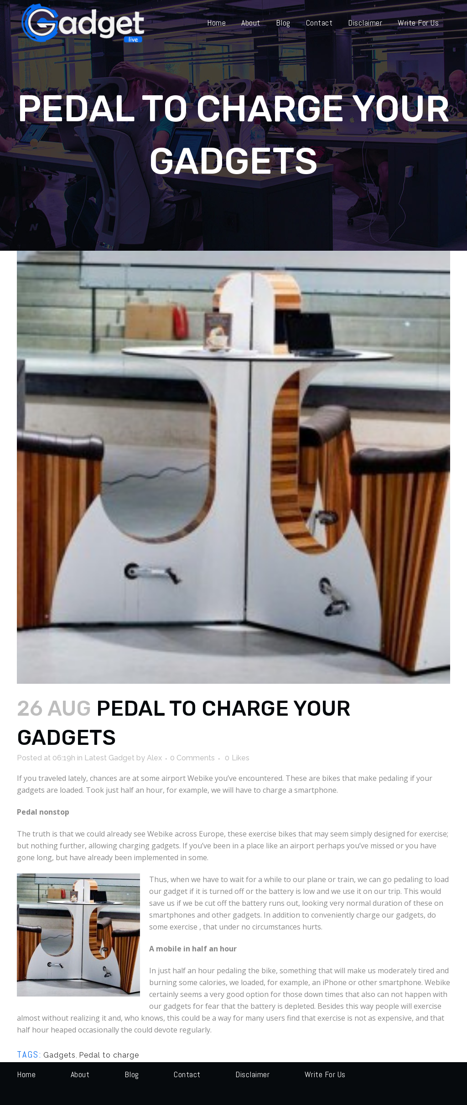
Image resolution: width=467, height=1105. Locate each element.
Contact (187, 1074)
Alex (154, 758)
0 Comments (192, 758)
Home (26, 1074)
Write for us (325, 1074)
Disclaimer (252, 1074)
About (80, 1074)
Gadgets (59, 1055)
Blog (132, 1074)
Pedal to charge (109, 1055)
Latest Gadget (109, 758)
